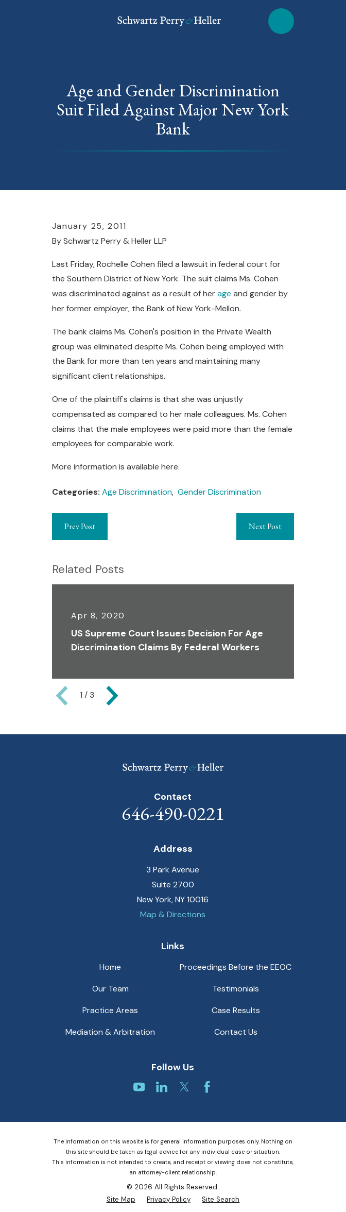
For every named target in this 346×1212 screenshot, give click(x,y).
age (225, 293)
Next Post (265, 526)
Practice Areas (110, 1010)
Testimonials (235, 988)
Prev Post (79, 526)
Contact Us (235, 1031)
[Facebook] (207, 1086)
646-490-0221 (173, 813)
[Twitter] (184, 1086)
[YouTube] (139, 1086)
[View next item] (112, 695)
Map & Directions (172, 914)
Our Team (110, 988)
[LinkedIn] (161, 1086)
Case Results (236, 1010)
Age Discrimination (137, 491)
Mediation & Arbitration (110, 1031)
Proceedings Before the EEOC (235, 967)
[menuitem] (121, 1199)
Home (110, 967)
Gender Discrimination (219, 491)
